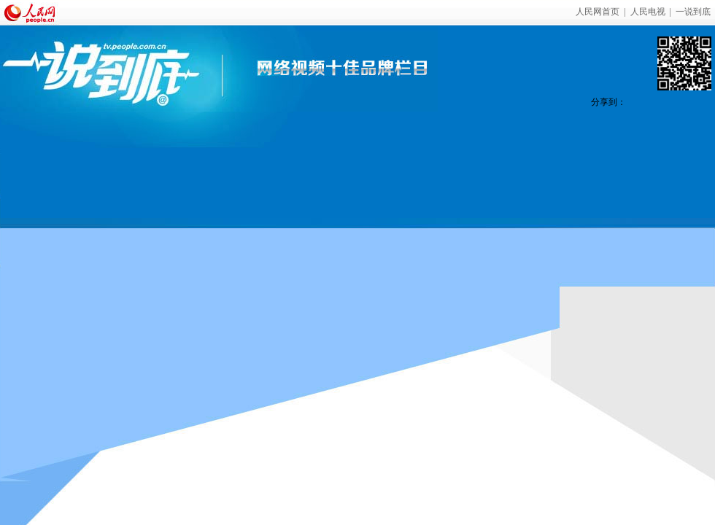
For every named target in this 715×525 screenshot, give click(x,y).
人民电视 (647, 12)
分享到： (608, 102)
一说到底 (693, 12)
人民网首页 (597, 12)
